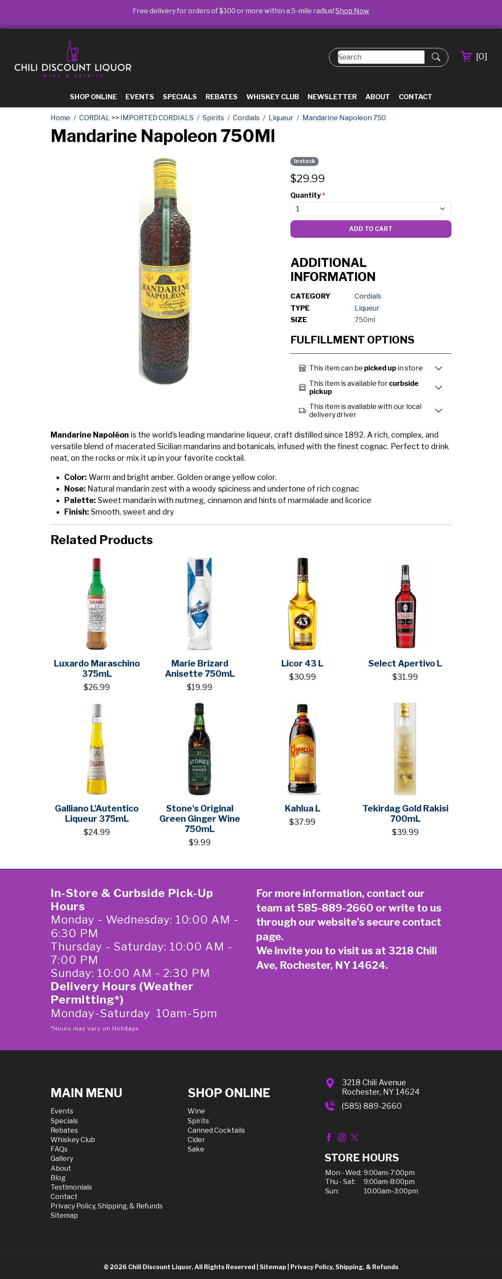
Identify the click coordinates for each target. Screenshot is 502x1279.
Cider (196, 1140)
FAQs (59, 1149)
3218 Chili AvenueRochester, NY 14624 (381, 1087)
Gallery (62, 1159)
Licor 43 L (302, 663)
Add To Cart (371, 228)
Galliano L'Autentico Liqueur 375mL (97, 813)
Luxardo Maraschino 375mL (97, 668)
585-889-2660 (335, 908)
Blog (58, 1178)
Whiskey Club (272, 97)
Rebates (222, 97)
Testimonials (71, 1187)
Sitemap (64, 1215)
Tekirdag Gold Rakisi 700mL (405, 813)
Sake (196, 1149)
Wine (196, 1111)
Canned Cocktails (216, 1130)
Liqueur (367, 308)
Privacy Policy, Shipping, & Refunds (107, 1206)
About (377, 97)
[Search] (381, 57)
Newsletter (332, 97)
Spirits (198, 1121)
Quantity (307, 195)
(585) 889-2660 (372, 1105)
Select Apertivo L (405, 663)
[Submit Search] (436, 57)
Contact (416, 97)
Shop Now (352, 11)
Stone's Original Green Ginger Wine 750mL (199, 818)
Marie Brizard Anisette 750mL (200, 668)
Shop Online (93, 97)
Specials (180, 97)
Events (140, 97)
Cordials (368, 296)
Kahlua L (302, 808)
